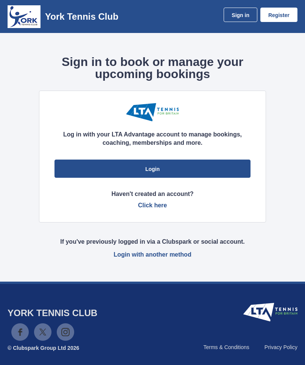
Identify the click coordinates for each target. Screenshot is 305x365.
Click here (152, 205)
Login (152, 169)
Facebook (20, 332)
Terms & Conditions (226, 347)
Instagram (65, 332)
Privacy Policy (281, 347)
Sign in (240, 15)
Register (278, 15)
